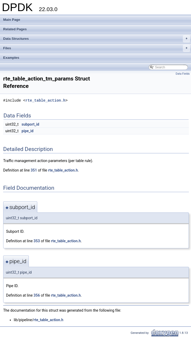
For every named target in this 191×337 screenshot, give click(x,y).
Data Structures (96, 38)
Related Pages (15, 29)
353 (37, 241)
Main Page (11, 20)
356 (37, 295)
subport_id (30, 124)
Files (96, 48)
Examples (11, 58)
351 (34, 170)
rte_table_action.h (45, 100)
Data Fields (183, 73)
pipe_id (28, 131)
